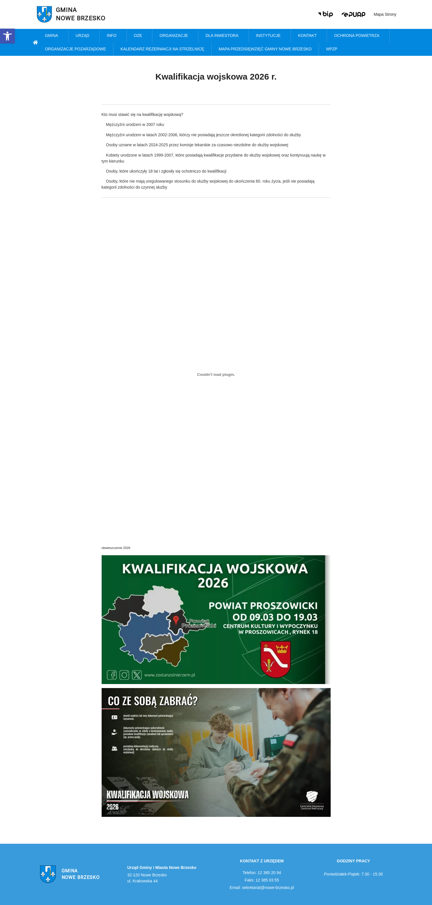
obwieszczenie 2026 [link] (116, 548)
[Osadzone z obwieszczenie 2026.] (216, 374)
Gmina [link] (53, 36)
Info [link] (113, 36)
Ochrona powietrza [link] (358, 36)
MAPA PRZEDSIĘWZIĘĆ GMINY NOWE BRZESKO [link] (265, 49)
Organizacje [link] (175, 36)
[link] (7, 36)
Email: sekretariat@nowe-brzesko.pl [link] (262, 887)
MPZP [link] (333, 49)
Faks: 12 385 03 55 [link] (262, 880)
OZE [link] (139, 36)
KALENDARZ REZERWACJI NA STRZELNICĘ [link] (162, 49)
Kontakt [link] (308, 36)
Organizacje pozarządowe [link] (75, 49)
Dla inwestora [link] (223, 36)
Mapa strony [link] (385, 14)
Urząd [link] (84, 36)
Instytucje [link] (269, 36)
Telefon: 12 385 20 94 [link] (261, 872)
